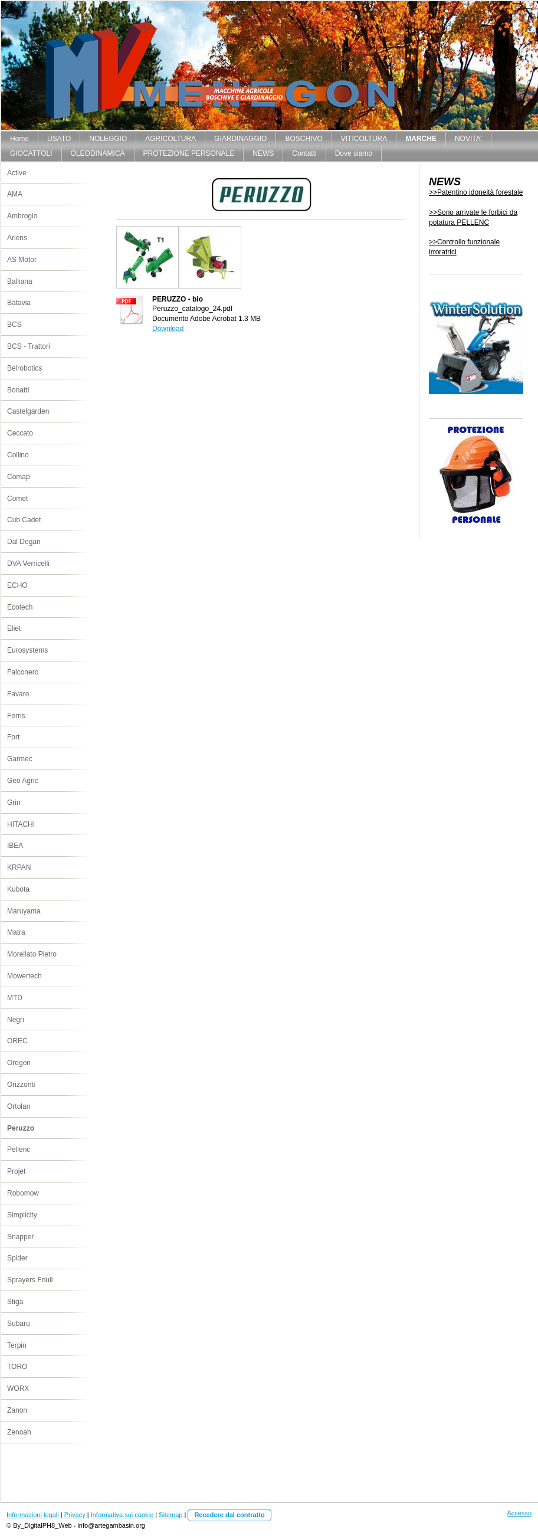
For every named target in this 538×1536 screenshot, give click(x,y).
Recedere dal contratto (229, 1514)
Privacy (75, 1514)
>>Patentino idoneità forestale (476, 192)
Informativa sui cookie (122, 1514)
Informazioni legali (32, 1514)
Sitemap (170, 1514)
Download (167, 329)
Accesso (519, 1513)
